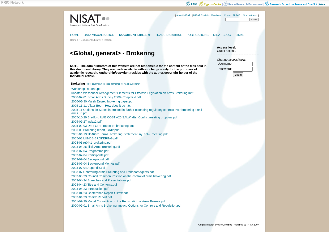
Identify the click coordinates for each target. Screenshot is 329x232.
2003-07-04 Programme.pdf (89, 151)
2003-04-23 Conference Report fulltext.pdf (99, 193)
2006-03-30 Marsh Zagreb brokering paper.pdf (102, 101)
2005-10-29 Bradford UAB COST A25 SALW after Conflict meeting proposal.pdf (124, 117)
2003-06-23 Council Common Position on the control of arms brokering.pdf (121, 176)
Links (240, 35)
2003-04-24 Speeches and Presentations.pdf (101, 180)
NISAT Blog (222, 35)
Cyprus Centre (210, 4)
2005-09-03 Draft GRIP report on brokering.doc (102, 125)
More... (323, 4)
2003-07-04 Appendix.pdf (88, 167)
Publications (198, 35)
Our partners (250, 15)
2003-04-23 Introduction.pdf (89, 188)
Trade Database (168, 35)
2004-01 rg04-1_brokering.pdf (91, 142)
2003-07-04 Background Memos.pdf (95, 163)
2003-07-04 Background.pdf (90, 159)
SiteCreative (225, 224)
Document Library (135, 35)
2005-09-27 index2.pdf (86, 121)
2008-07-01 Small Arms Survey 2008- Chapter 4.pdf (106, 97)
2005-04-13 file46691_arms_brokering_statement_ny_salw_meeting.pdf (119, 134)
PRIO (191, 4)
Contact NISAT (232, 15)
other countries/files (95, 84)
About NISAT (183, 15)
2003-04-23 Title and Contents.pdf (94, 184)
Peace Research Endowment (243, 4)
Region (108, 40)
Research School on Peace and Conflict (291, 4)
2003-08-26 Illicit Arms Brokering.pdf (95, 146)
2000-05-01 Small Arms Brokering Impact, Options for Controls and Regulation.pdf (126, 205)
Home (74, 35)
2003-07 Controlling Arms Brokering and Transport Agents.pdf (112, 172)
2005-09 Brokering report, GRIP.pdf (95, 130)
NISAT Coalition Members (207, 15)
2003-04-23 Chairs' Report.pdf (91, 197)
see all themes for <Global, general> (124, 84)
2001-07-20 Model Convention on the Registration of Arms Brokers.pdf (118, 201)
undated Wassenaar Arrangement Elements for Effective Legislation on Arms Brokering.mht (132, 93)
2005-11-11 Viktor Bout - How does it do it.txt (101, 105)
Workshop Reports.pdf (86, 88)
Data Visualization (99, 35)
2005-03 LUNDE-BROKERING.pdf (94, 138)
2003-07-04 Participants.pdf (89, 155)
